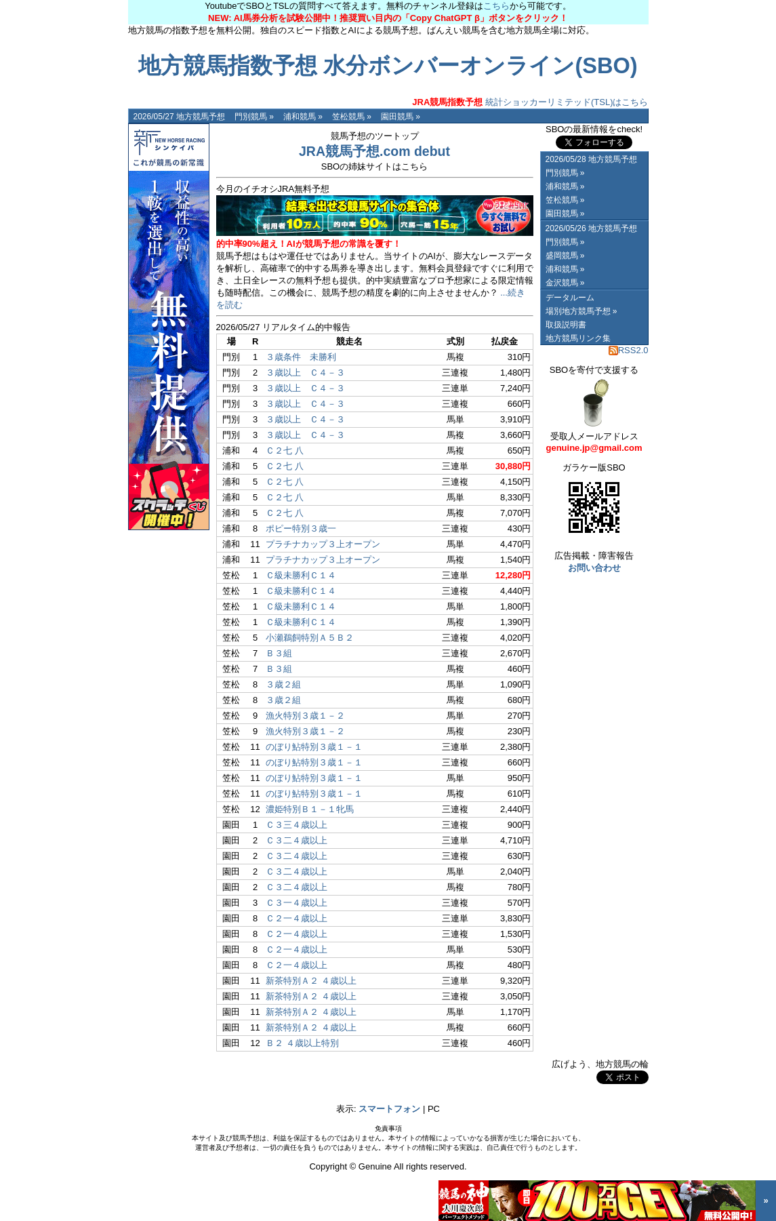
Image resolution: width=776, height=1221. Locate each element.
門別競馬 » (254, 116)
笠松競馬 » (351, 116)
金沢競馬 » (565, 282)
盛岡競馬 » (565, 255)
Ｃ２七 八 (285, 450)
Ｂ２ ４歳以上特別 (302, 1043)
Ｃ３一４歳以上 (296, 903)
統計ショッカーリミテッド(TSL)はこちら (530, 102)
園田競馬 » (400, 116)
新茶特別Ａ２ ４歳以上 (311, 981)
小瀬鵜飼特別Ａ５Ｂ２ (310, 638)
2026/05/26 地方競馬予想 (591, 228)
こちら (496, 6)
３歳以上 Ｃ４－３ (305, 372)
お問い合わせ (594, 568)
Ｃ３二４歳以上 (296, 840)
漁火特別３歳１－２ (305, 715)
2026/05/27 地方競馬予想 (179, 116)
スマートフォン (389, 1109)
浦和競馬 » (303, 116)
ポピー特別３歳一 (301, 528)
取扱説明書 (566, 324)
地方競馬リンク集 (578, 338)
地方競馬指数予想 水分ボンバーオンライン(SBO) (387, 66)
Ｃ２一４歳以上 (296, 918)
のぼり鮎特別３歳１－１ (314, 747)
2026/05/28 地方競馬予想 (591, 159)
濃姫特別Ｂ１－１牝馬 (310, 809)
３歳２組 (283, 684)
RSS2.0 (629, 350)
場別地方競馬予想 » (581, 311)
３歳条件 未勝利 (301, 357)
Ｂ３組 (279, 653)
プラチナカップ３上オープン (323, 544)
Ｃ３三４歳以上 (296, 825)
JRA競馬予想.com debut (374, 151)
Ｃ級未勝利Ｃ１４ (301, 575)
